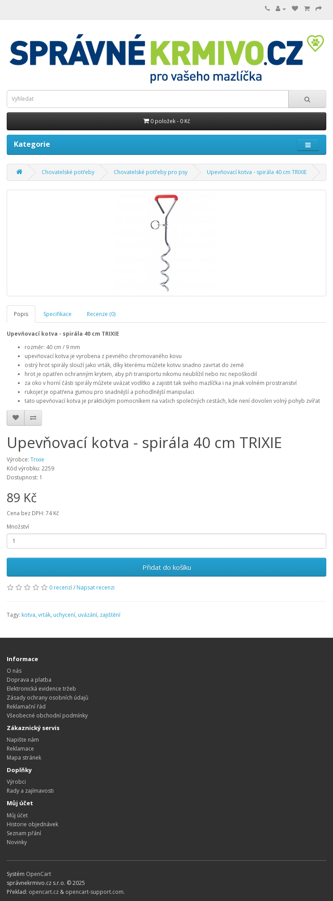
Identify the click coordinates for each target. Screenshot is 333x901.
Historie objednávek (32, 824)
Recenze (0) (101, 314)
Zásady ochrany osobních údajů (47, 697)
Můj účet (17, 815)
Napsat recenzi (96, 587)
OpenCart (38, 874)
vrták (44, 615)
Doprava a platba (29, 679)
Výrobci (16, 782)
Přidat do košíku (166, 567)
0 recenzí (60, 587)
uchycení (64, 615)
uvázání (87, 615)
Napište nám (23, 739)
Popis (21, 314)
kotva (28, 615)
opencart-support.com (94, 892)
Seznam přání (24, 833)
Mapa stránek (24, 757)
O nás (14, 671)
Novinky (17, 842)
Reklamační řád (26, 706)
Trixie (37, 459)
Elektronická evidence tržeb (41, 688)
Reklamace (20, 748)
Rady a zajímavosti (30, 790)
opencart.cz (44, 892)
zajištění (110, 615)
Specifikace (57, 314)
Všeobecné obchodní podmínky (47, 715)
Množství (18, 526)
